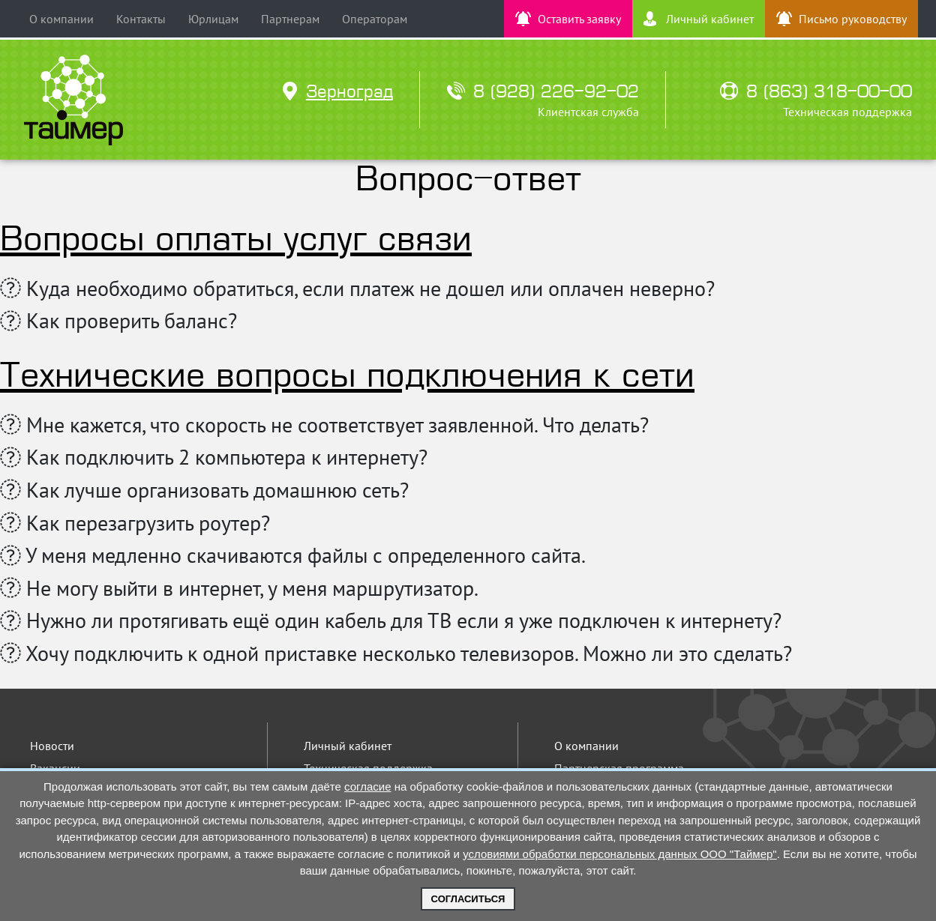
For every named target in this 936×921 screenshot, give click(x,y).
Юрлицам (213, 18)
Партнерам (290, 18)
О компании (61, 18)
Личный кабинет (348, 745)
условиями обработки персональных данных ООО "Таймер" (620, 854)
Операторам (374, 18)
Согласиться (468, 899)
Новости (52, 745)
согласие (367, 786)
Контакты (141, 18)
